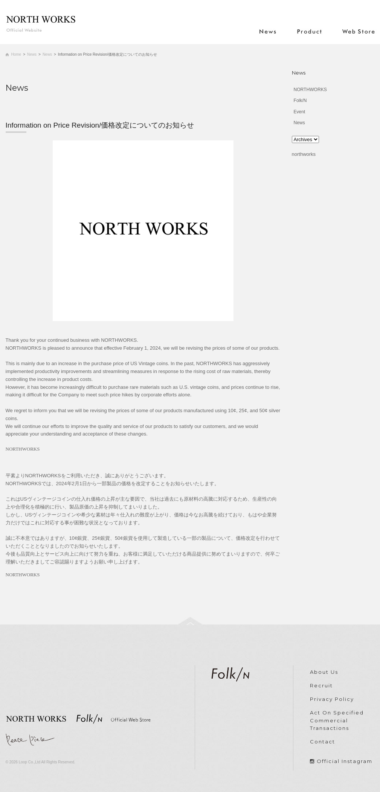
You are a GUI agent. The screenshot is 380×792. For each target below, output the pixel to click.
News (32, 54)
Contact (322, 742)
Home (16, 54)
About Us (324, 672)
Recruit (321, 685)
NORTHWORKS (310, 89)
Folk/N (300, 100)
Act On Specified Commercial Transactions (337, 720)
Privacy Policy (332, 699)
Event (299, 111)
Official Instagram (344, 761)
